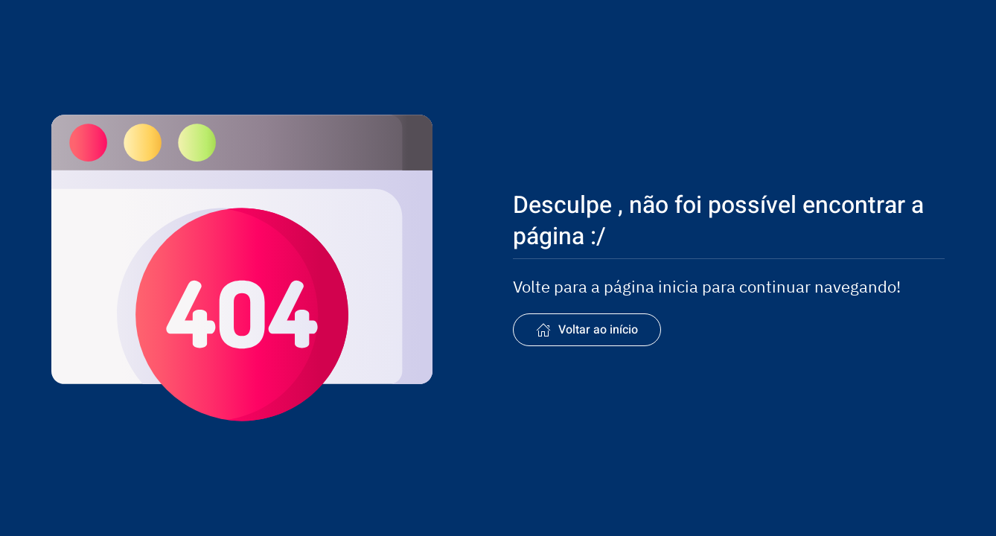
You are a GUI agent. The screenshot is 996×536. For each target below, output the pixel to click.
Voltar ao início (587, 330)
